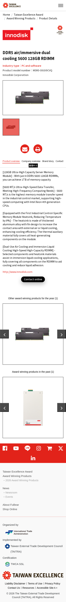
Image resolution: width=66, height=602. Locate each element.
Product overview (11, 160)
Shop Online (10, 509)
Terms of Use (35, 583)
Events (9, 497)
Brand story (48, 160)
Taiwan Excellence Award (28, 14)
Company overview (31, 160)
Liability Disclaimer (15, 583)
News (6, 488)
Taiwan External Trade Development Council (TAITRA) (34, 548)
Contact (59, 160)
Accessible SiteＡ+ (47, 587)
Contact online (33, 279)
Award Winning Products (21, 18)
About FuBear (11, 504)
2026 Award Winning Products (21, 480)
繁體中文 (33, 165)
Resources (28, 587)
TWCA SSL (14, 564)
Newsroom (11, 492)
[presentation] (4, 334)
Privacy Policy (52, 583)
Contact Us (14, 587)
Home (6, 14)
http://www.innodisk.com (17, 272)
